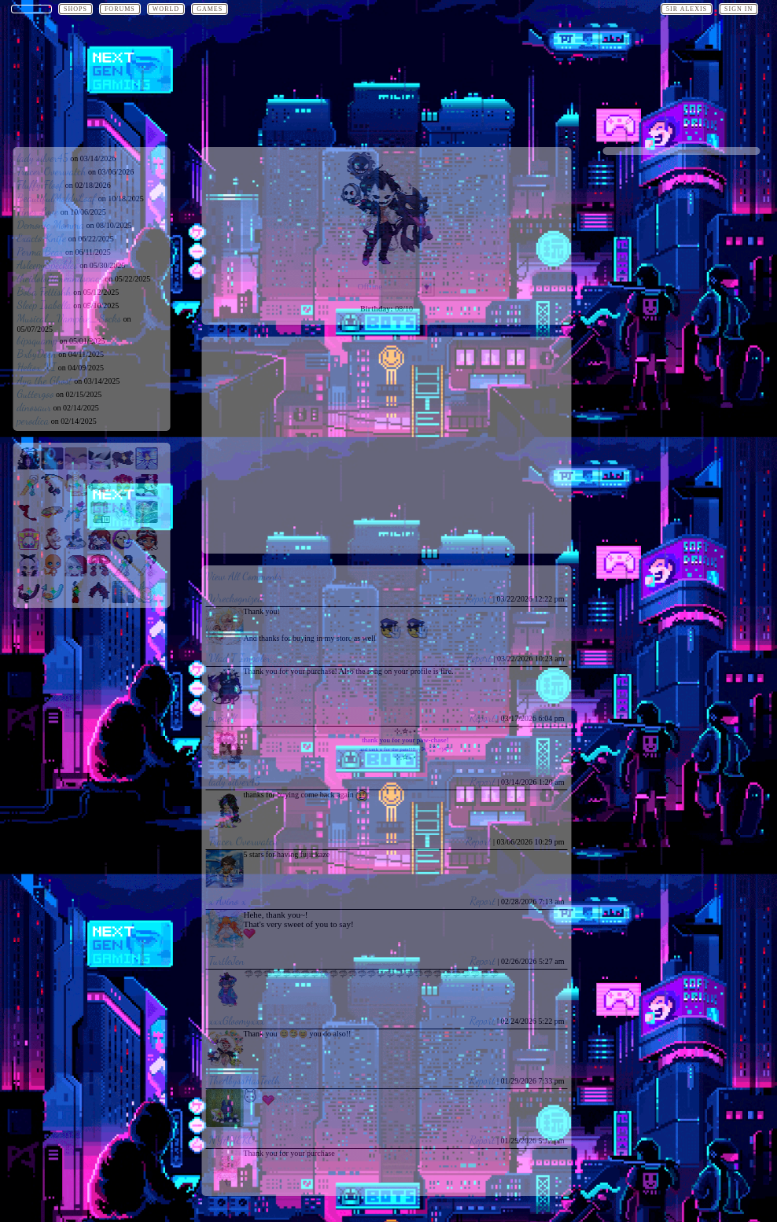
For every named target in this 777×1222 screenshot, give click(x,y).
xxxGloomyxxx (237, 1020)
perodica (33, 420)
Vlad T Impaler (240, 657)
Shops (75, 9)
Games (210, 9)
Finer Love (38, 211)
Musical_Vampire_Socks (69, 318)
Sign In (738, 9)
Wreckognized (236, 598)
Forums (120, 9)
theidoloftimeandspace (60, 278)
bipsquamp (37, 340)
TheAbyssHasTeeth (245, 1080)
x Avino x (227, 900)
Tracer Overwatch (52, 171)
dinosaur (34, 407)
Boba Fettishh (44, 291)
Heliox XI (37, 367)
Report (478, 598)
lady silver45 (42, 157)
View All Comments (244, 576)
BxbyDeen (37, 353)
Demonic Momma (51, 224)
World (166, 9)
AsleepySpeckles (47, 264)
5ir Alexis (686, 9)
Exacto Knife (42, 238)
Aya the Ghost (44, 380)
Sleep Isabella (44, 304)
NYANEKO (232, 1140)
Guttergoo (35, 393)
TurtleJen (227, 960)
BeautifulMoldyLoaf (57, 197)
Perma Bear (40, 251)
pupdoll (223, 717)
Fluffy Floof (40, 184)
